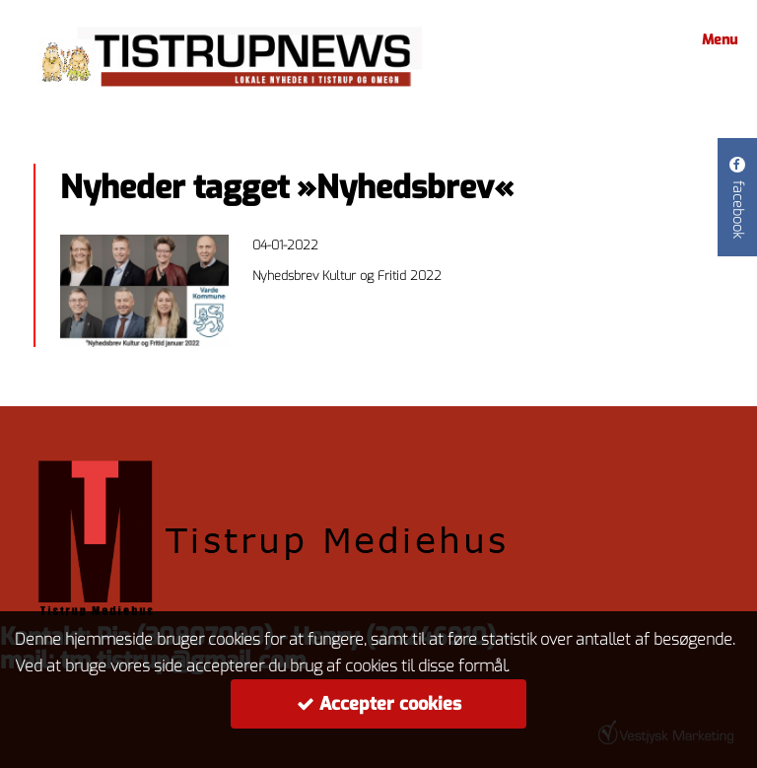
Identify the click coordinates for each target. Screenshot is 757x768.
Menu (716, 40)
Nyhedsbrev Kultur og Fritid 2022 (347, 275)
